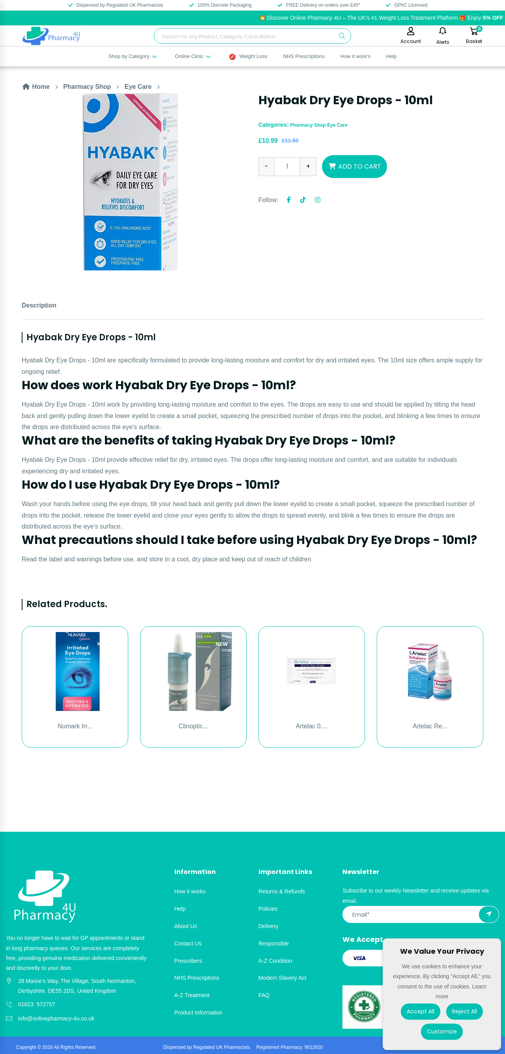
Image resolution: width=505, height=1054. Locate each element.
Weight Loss (248, 56)
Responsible (273, 943)
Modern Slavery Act (282, 978)
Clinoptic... (193, 726)
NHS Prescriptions (304, 56)
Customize (442, 1031)
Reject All (464, 1011)
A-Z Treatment (191, 995)
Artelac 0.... (312, 726)
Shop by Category (133, 56)
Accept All (420, 1011)
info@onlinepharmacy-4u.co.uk (56, 1018)
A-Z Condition (275, 961)
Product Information (198, 1012)
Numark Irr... (75, 726)
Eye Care (138, 86)
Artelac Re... (430, 726)
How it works (190, 891)
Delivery (268, 926)
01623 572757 (36, 1004)
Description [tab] (39, 305)
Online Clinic (193, 56)
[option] (134, 181)
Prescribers (188, 961)
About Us (185, 926)
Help (391, 56)
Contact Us (188, 943)
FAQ (263, 995)
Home (36, 86)
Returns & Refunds (281, 891)
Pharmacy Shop (87, 86)
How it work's (355, 56)
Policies (267, 909)
